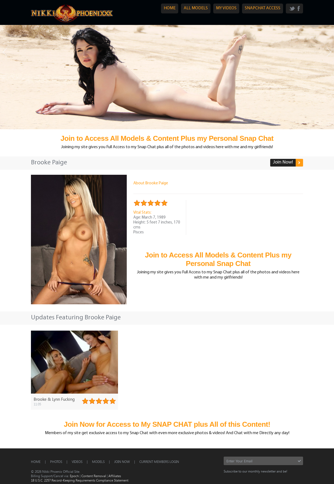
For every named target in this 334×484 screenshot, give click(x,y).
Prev (5, 52)
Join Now (122, 461)
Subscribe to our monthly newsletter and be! (255, 471)
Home (36, 461)
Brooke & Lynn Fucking (54, 399)
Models (98, 461)
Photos (56, 461)
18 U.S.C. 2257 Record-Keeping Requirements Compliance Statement (79, 480)
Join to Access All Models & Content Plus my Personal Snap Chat (167, 138)
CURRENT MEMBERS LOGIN (159, 461)
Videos (77, 461)
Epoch (74, 476)
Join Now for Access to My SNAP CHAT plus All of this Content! (167, 424)
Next (329, 52)
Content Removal (93, 476)
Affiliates (114, 476)
